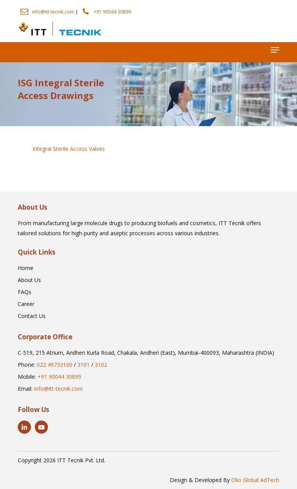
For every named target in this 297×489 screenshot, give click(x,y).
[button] (275, 50)
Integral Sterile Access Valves (68, 148)
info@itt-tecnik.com (53, 12)
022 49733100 (54, 364)
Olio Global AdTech (255, 480)
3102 (101, 364)
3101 (83, 364)
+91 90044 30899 (112, 12)
